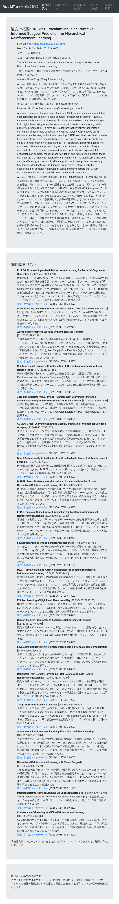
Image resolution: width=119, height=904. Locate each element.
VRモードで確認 (95, 6)
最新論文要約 (47, 6)
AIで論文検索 (110, 6)
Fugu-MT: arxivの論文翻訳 (20, 7)
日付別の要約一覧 (79, 6)
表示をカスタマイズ (62, 6)
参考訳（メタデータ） (35, 303)
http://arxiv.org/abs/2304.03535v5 (46, 43)
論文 (19, 303)
